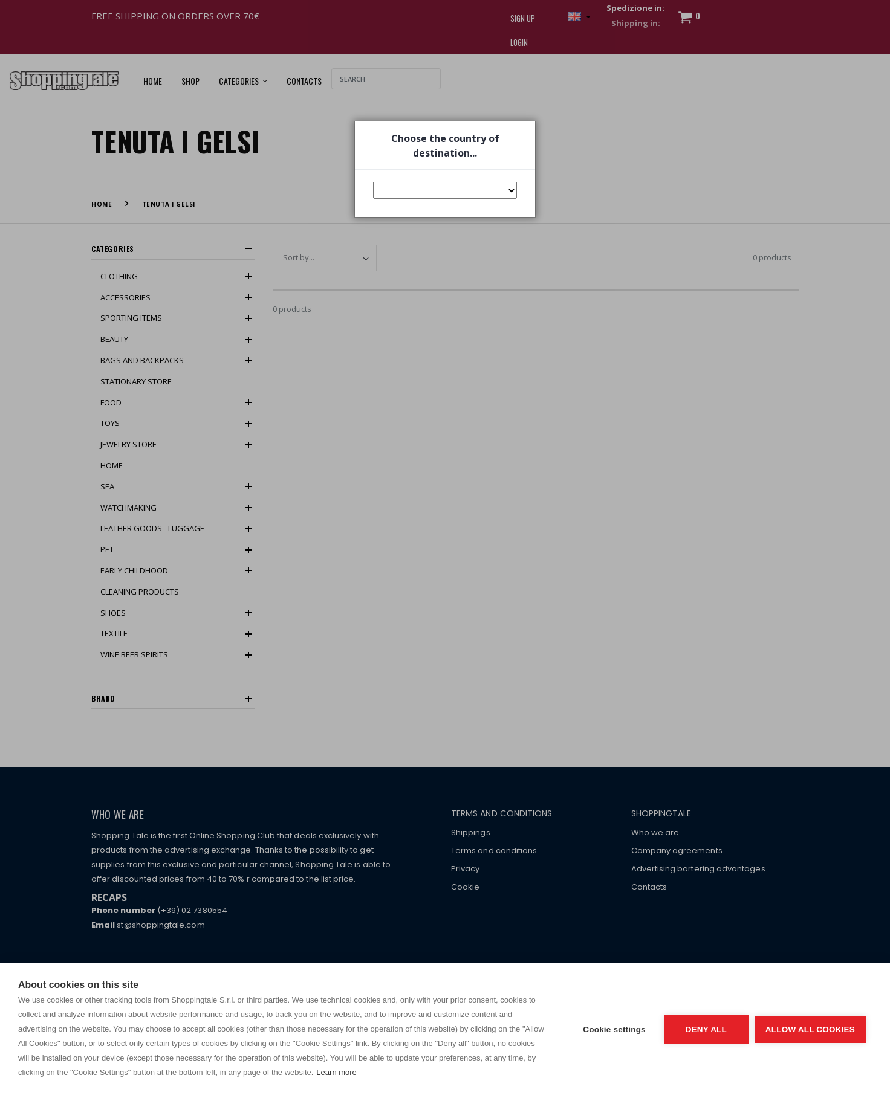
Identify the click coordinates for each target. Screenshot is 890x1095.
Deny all (706, 1029)
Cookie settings (614, 1029)
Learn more (336, 1072)
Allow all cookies (810, 1029)
